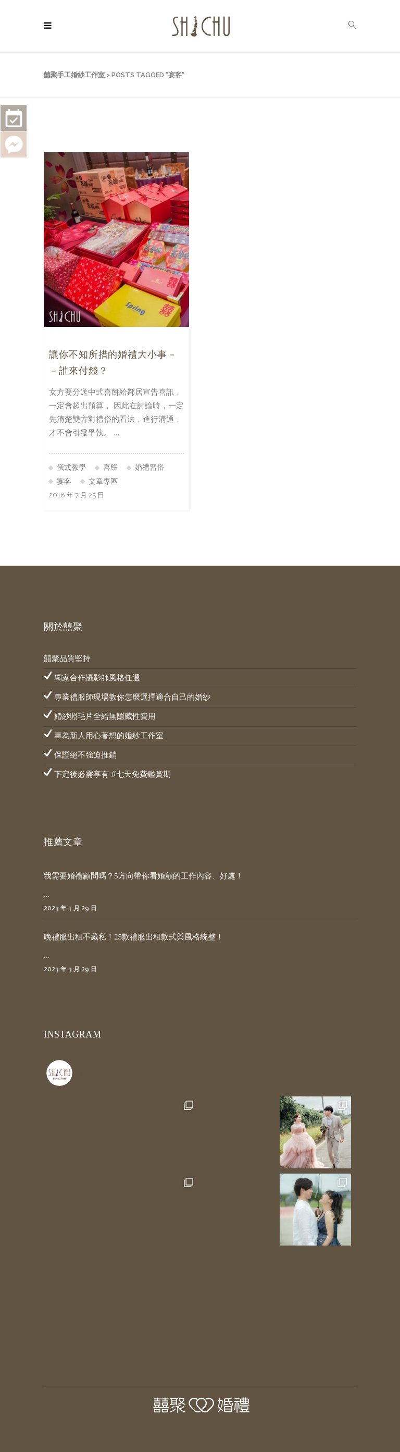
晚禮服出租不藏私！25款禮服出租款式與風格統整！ (133, 937)
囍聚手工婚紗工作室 (74, 75)
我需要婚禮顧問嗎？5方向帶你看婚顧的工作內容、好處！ (143, 876)
